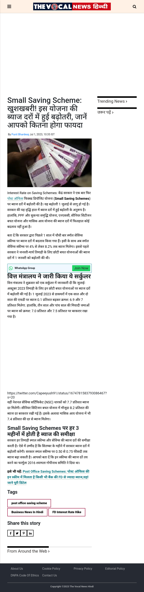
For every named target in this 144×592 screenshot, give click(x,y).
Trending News (111, 101)
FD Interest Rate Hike (66, 512)
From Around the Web (27, 551)
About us (17, 568)
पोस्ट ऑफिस (15, 198)
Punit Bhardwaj (20, 134)
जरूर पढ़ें (104, 112)
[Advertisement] (72, 61)
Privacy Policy (83, 568)
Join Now (81, 268)
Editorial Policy (115, 568)
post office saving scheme (29, 503)
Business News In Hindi (27, 512)
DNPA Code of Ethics (25, 575)
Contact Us (49, 575)
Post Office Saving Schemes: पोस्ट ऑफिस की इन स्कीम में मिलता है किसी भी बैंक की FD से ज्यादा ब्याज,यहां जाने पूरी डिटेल (48, 477)
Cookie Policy (51, 568)
